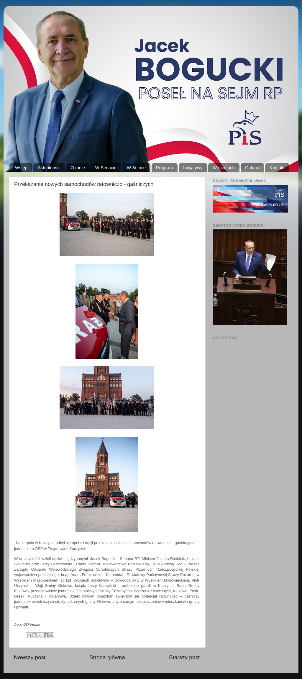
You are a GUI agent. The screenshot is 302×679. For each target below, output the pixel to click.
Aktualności (49, 167)
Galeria (252, 167)
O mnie (77, 167)
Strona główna (107, 657)
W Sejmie (136, 167)
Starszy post (184, 657)
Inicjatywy (192, 167)
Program (164, 167)
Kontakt (277, 167)
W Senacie (106, 167)
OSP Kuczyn (31, 624)
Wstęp (21, 167)
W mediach (224, 167)
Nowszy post (29, 657)
